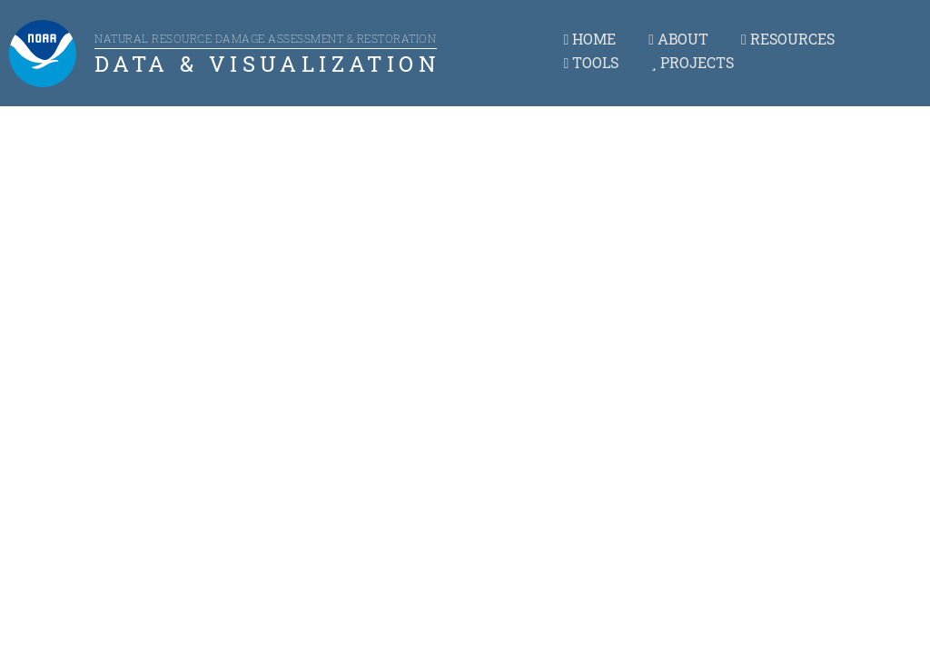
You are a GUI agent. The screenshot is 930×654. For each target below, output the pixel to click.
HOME (589, 38)
